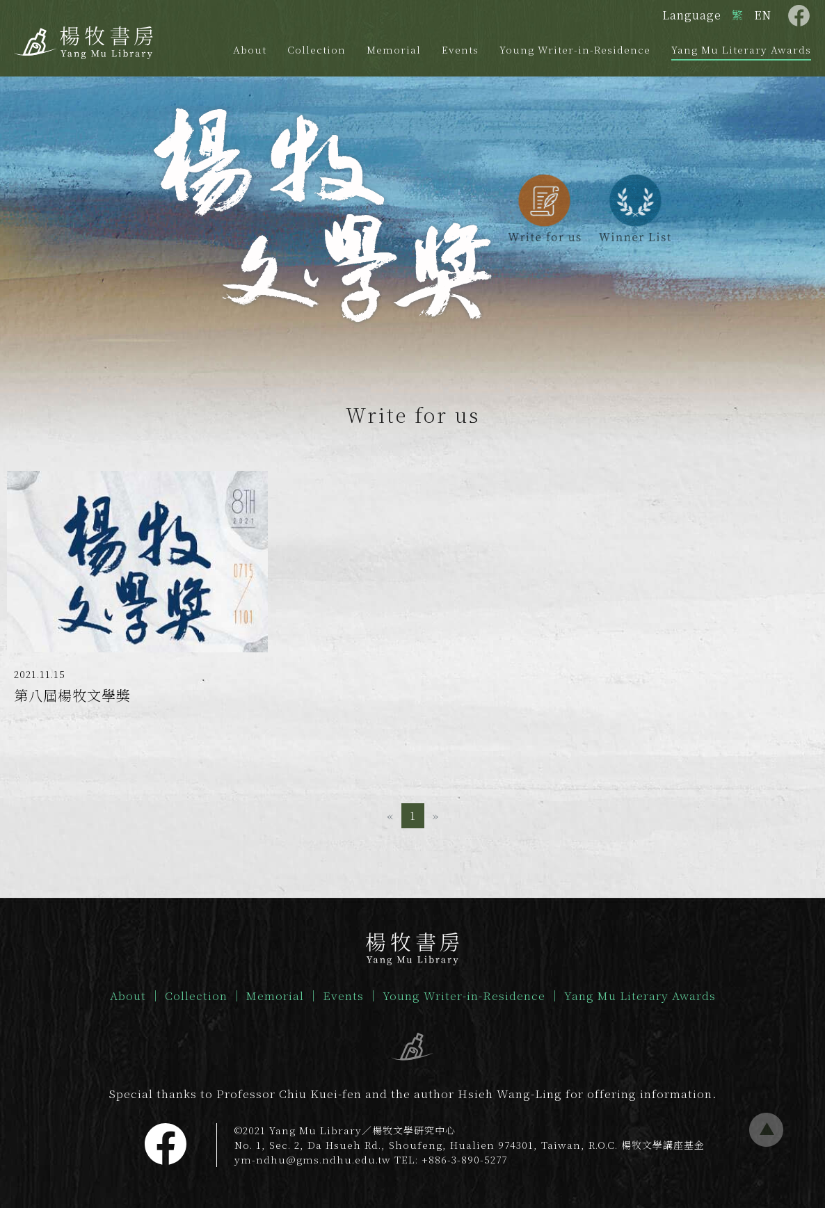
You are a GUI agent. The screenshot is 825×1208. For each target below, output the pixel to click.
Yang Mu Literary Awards (741, 49)
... (766, 1130)
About (249, 49)
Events (460, 49)
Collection (316, 49)
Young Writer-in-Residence (574, 49)
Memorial (394, 49)
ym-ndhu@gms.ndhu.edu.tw (312, 1159)
